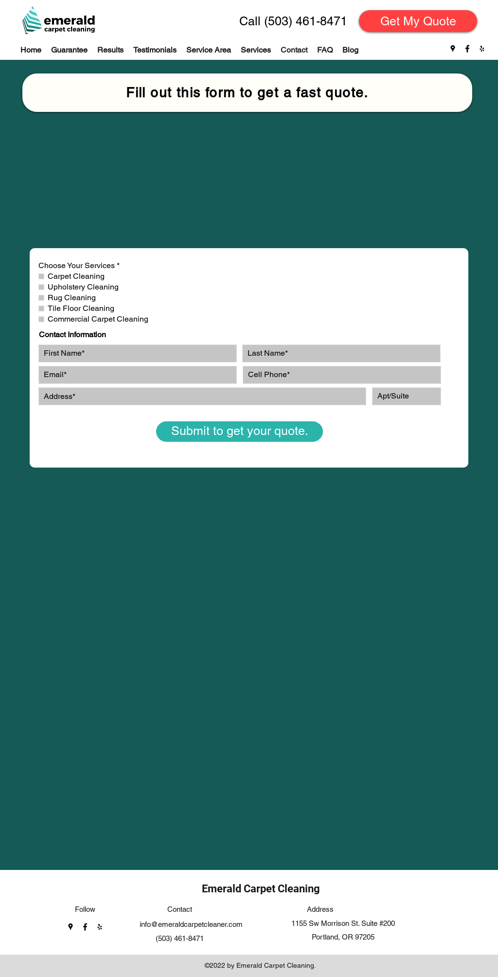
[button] (256, 50)
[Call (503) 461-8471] (293, 21)
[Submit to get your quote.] (239, 431)
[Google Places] (453, 49)
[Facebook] (467, 49)
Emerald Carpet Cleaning (261, 889)
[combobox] (202, 396)
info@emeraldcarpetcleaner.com (191, 924)
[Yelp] (482, 49)
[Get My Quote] (418, 21)
